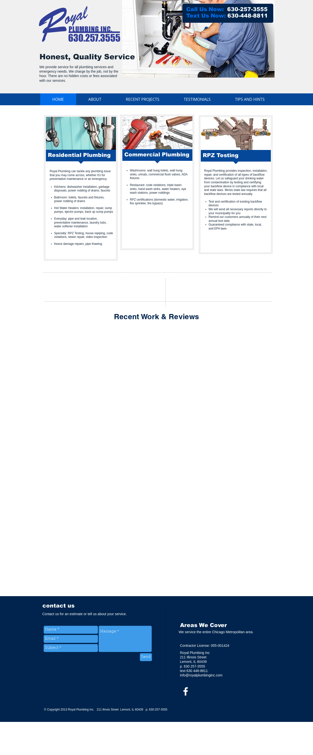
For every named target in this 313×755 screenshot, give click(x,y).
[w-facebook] (185, 691)
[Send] (146, 657)
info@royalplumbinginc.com (201, 675)
